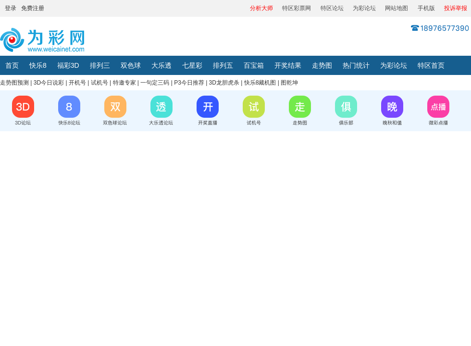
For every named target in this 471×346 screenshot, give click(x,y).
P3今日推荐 (189, 82)
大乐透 (161, 65)
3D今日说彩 (49, 82)
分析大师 (261, 8)
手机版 (426, 8)
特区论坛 (332, 8)
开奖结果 (287, 65)
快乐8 (38, 65)
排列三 (100, 65)
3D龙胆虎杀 (224, 82)
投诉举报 (455, 8)
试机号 (99, 82)
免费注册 (32, 8)
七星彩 (192, 65)
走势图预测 (14, 82)
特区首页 (431, 65)
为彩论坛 (364, 8)
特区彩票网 (296, 8)
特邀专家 (124, 82)
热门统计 (356, 65)
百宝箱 (254, 65)
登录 (10, 8)
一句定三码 (154, 82)
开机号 (77, 82)
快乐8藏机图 (260, 82)
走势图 (322, 65)
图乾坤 (289, 82)
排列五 (223, 65)
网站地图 (396, 8)
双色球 (131, 65)
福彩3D (68, 65)
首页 (12, 65)
